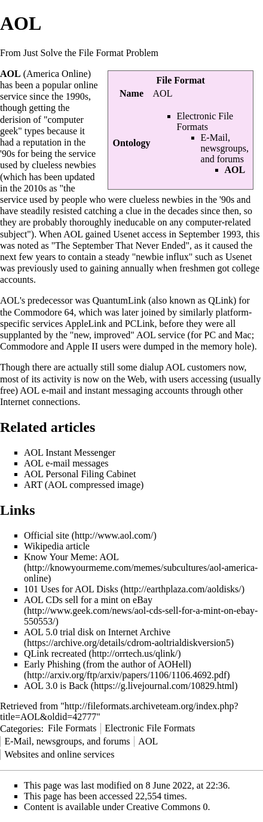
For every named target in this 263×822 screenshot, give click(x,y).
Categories (20, 728)
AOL (148, 741)
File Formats (72, 728)
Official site (46, 535)
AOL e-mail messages (66, 463)
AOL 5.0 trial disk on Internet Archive (97, 632)
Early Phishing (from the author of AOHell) (107, 664)
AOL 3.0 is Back (56, 686)
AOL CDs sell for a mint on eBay (88, 600)
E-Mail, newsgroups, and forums (225, 148)
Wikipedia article (57, 546)
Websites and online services (59, 754)
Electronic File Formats (205, 121)
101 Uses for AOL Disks (71, 589)
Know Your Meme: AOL (71, 557)
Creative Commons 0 (167, 807)
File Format (181, 80)
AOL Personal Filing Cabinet (80, 474)
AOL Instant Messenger (69, 452)
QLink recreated (55, 653)
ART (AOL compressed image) (83, 485)
